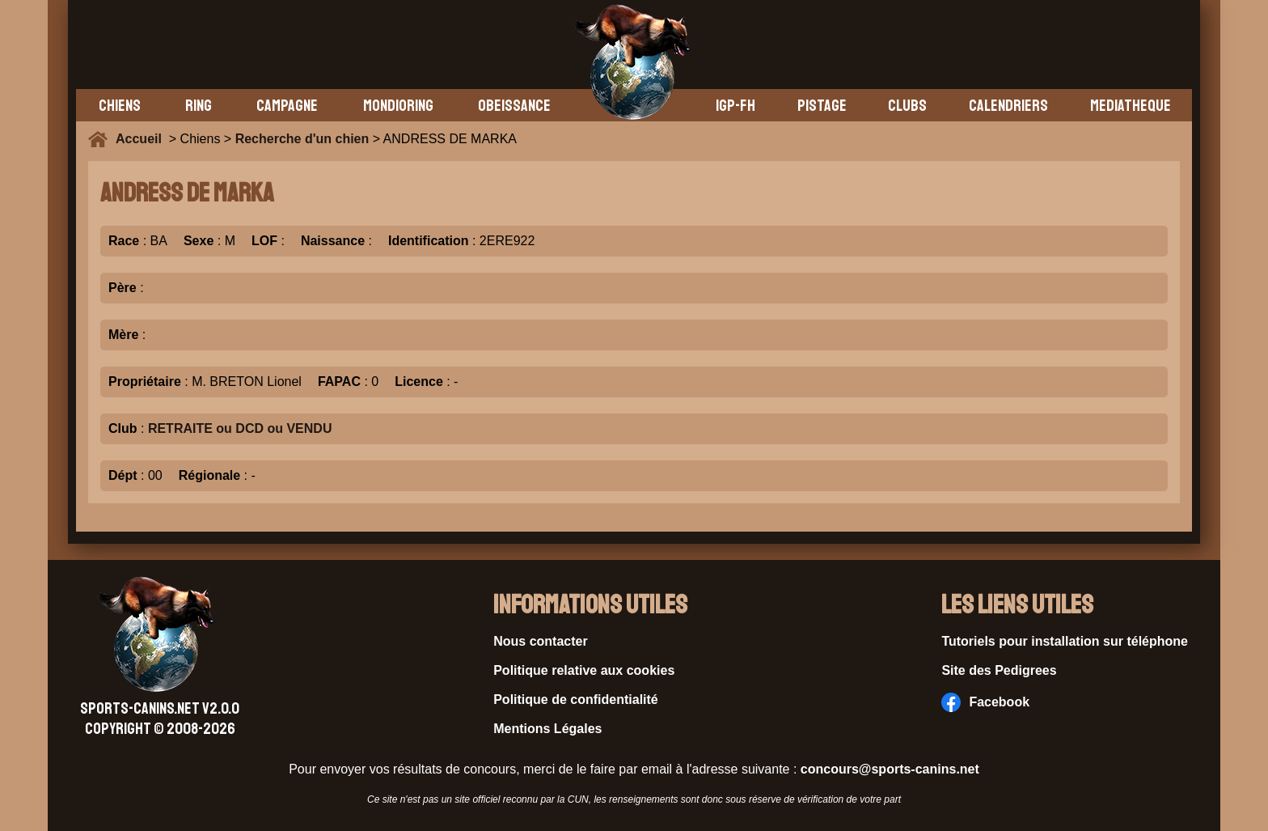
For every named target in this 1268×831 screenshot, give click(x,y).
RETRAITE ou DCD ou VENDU (240, 428)
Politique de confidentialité (575, 699)
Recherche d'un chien (302, 139)
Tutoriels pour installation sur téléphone (1064, 641)
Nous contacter (540, 641)
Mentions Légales (547, 729)
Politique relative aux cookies (583, 670)
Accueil (142, 139)
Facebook (985, 702)
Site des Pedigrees (998, 670)
